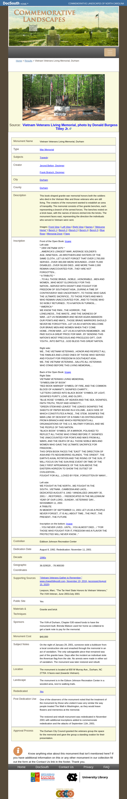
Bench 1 (53, 230)
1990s (43, 557)
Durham (44, 180)
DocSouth (42, 767)
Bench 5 (94, 230)
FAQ (106, 767)
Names (89, 227)
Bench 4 (83, 230)
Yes (41, 691)
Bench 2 (63, 230)
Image (68, 241)
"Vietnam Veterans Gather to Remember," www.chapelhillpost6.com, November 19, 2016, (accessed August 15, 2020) (73, 581)
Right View (78, 227)
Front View (54, 227)
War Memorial (47, 149)
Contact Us (66, 767)
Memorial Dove (54, 233)
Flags (67, 233)
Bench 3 (73, 230)
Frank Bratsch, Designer (52, 172)
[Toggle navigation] (110, 52)
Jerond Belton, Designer (52, 165)
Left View (66, 227)
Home (24, 4)
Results (28, 60)
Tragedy (44, 157)
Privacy (89, 767)
